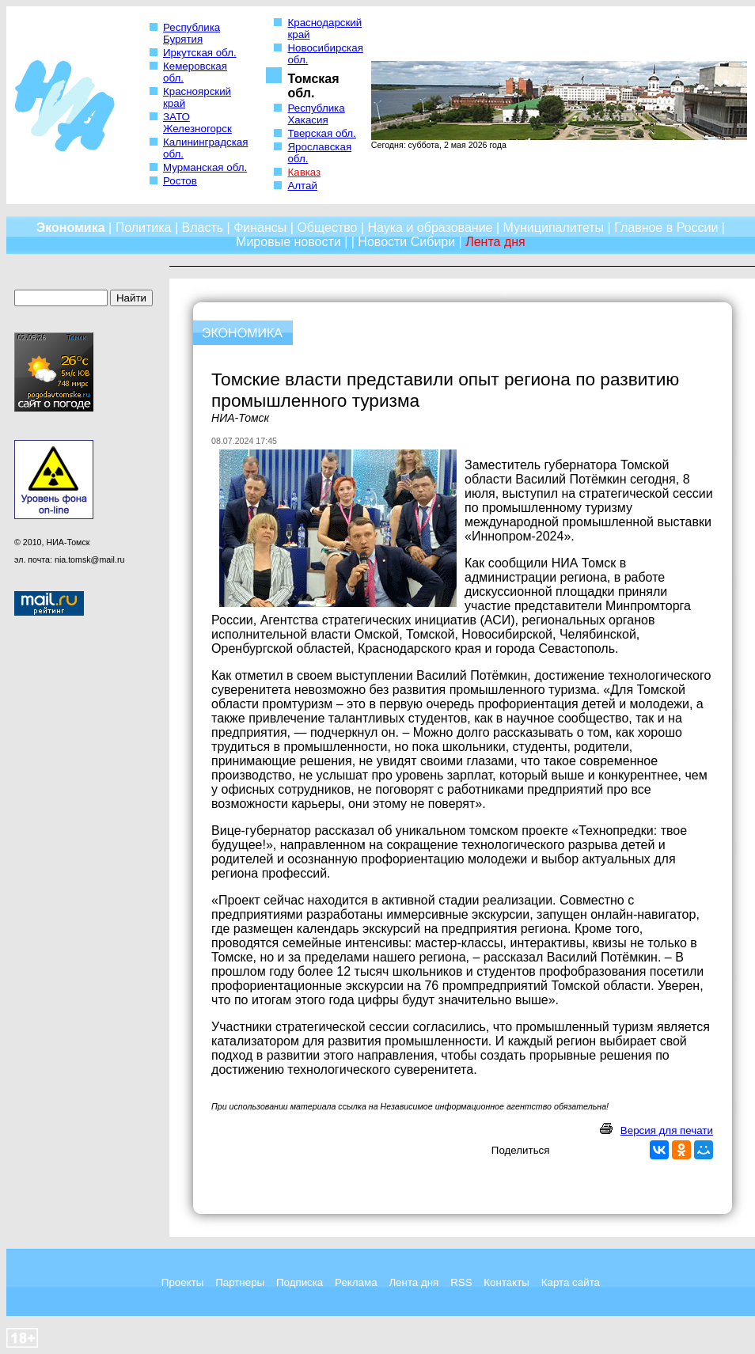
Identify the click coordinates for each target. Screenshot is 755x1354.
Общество (327, 227)
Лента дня (413, 1282)
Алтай (302, 186)
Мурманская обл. (205, 167)
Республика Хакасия (315, 114)
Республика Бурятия (191, 33)
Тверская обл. (321, 133)
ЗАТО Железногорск (197, 123)
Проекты (182, 1282)
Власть (203, 227)
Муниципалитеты (554, 227)
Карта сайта (570, 1282)
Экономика (70, 227)
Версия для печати (666, 1130)
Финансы (259, 227)
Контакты (506, 1282)
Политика (144, 227)
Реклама (356, 1282)
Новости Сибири (406, 241)
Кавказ (304, 172)
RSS (461, 1282)
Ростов (180, 181)
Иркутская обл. (200, 53)
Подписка (299, 1282)
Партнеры (239, 1282)
